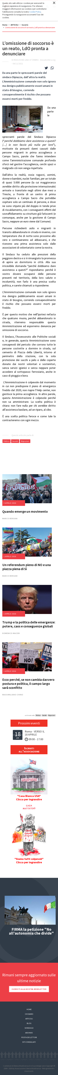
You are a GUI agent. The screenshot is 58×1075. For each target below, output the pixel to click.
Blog (29, 1023)
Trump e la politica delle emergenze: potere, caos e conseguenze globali (28, 624)
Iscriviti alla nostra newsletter (29, 989)
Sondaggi (29, 1028)
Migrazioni (25, 441)
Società (25, 25)
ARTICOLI (14, 25)
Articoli (29, 1018)
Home (4, 25)
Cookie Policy (35, 12)
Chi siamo (29, 1014)
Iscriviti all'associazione (29, 749)
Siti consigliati (29, 1042)
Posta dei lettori (29, 1037)
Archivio (29, 1033)
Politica (6, 441)
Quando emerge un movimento (25, 511)
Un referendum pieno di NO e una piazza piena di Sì (26, 567)
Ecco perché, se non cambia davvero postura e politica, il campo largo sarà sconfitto (28, 683)
